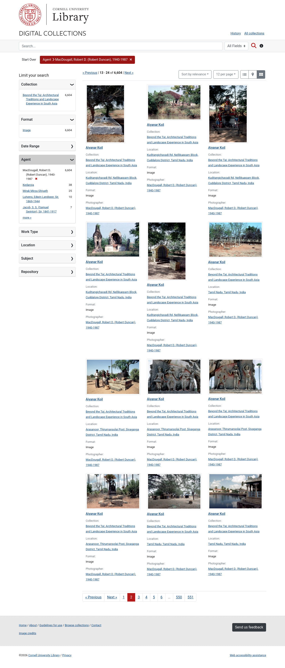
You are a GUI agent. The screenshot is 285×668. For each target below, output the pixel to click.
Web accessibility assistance (248, 655)
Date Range (30, 146)
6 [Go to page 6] (162, 597)
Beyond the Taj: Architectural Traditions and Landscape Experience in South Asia (41, 99)
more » (27, 217)
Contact (96, 625)
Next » (128, 73)
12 (224, 74)
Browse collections (77, 625)
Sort (193, 74)
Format (27, 119)
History (236, 33)
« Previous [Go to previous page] (93, 597)
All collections (254, 33)
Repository (29, 272)
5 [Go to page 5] (154, 597)
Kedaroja (28, 185)
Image (27, 130)
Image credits (27, 633)
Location (28, 245)
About (33, 625)
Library (70, 15)
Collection (29, 84)
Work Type (29, 232)
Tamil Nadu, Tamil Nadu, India (227, 292)
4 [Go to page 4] (146, 597)
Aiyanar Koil (94, 148)
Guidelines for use (50, 625)
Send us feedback (249, 627)
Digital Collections (52, 32)
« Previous (90, 73)
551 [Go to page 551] (190, 597)
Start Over (29, 60)
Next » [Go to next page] (112, 597)
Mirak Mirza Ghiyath (35, 191)
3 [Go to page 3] (139, 597)
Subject (27, 258)
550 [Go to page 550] (179, 597)
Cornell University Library (44, 655)
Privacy (66, 655)
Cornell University (30, 15)
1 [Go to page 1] (124, 597)
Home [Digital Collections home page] (22, 625)
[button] (87, 60)
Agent (26, 159)
